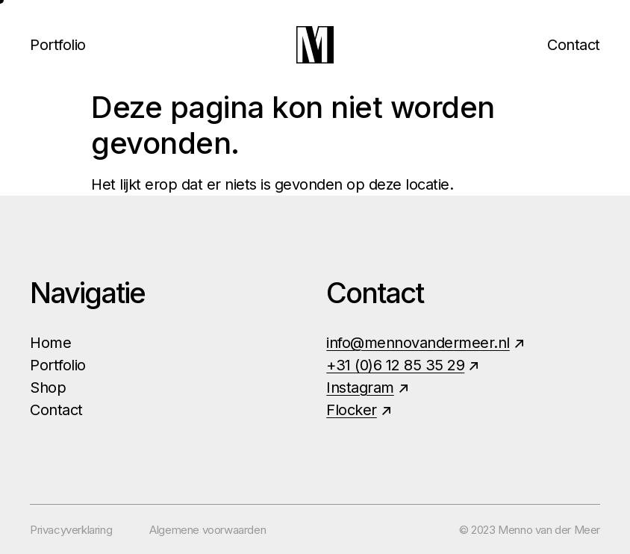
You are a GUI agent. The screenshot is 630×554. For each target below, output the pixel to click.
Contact (573, 45)
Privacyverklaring (71, 530)
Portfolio (58, 45)
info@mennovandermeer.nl (418, 343)
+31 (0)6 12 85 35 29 (395, 365)
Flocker (351, 410)
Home (50, 343)
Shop (48, 387)
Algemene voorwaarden (207, 530)
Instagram (360, 387)
